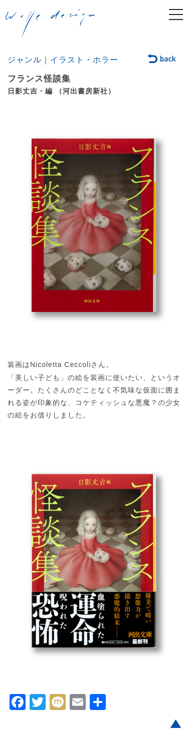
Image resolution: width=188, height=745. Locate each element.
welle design (50, 24)
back (162, 59)
